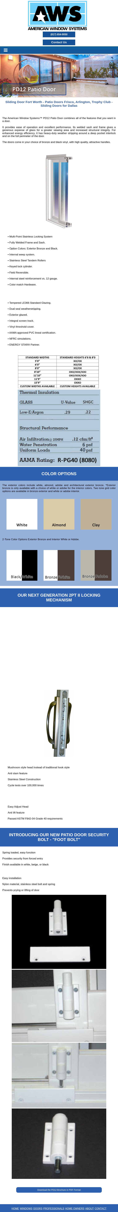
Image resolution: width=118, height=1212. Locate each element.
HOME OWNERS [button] (74, 1208)
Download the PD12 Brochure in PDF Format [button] (59, 1190)
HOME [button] (15, 1208)
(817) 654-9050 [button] (59, 34)
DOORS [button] (37, 1208)
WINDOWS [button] (26, 1208)
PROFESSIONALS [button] (53, 1208)
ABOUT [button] (89, 1208)
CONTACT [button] (100, 1208)
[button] (59, 42)
